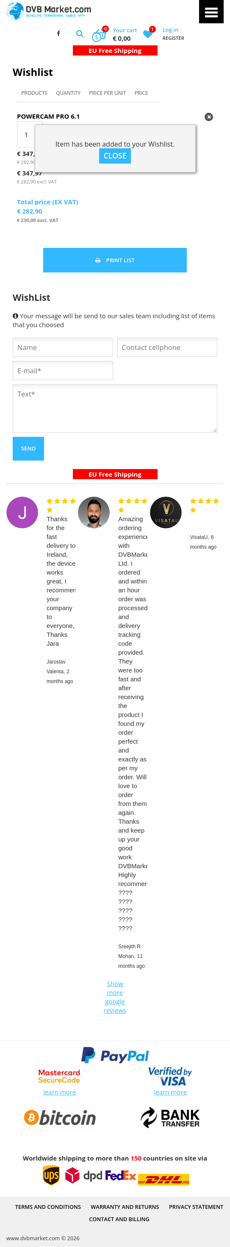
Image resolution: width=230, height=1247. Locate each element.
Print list (115, 260)
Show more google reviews (115, 996)
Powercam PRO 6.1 (48, 116)
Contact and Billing (119, 1219)
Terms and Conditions (48, 1207)
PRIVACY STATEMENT (196, 1207)
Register (173, 38)
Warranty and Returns (125, 1207)
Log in (170, 29)
